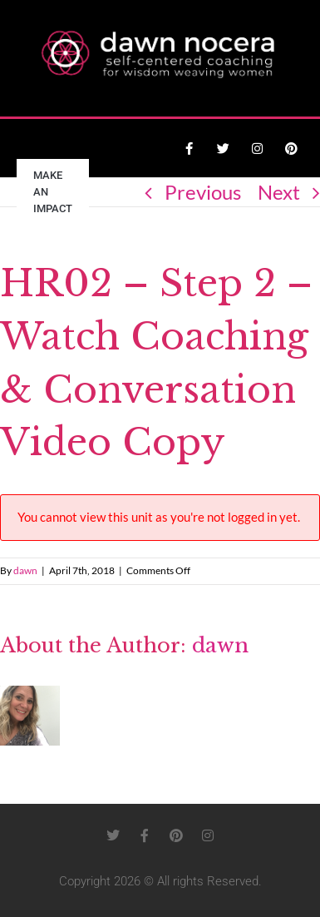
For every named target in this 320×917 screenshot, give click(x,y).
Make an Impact (52, 192)
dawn (25, 570)
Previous (203, 192)
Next (279, 192)
